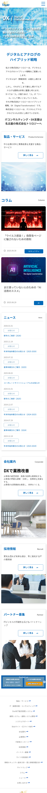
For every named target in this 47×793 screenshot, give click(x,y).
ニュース (23, 777)
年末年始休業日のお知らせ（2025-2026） (21, 351)
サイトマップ (23, 767)
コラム (23, 772)
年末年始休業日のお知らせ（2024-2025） (21, 414)
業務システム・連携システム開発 (23, 716)
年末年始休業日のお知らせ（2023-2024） (21, 446)
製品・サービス (23, 700)
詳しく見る (30, 155)
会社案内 (23, 731)
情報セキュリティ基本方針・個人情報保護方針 (23, 762)
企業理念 (23, 736)
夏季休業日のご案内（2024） (16, 430)
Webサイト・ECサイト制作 (23, 726)
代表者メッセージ (23, 741)
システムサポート (23, 721)
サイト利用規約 (23, 757)
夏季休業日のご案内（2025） (16, 367)
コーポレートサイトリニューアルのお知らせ (22, 382)
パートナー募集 (23, 752)
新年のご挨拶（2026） (13, 335)
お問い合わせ (23, 782)
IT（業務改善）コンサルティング (23, 706)
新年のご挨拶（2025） (13, 398)
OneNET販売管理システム (23, 711)
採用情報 (23, 746)
